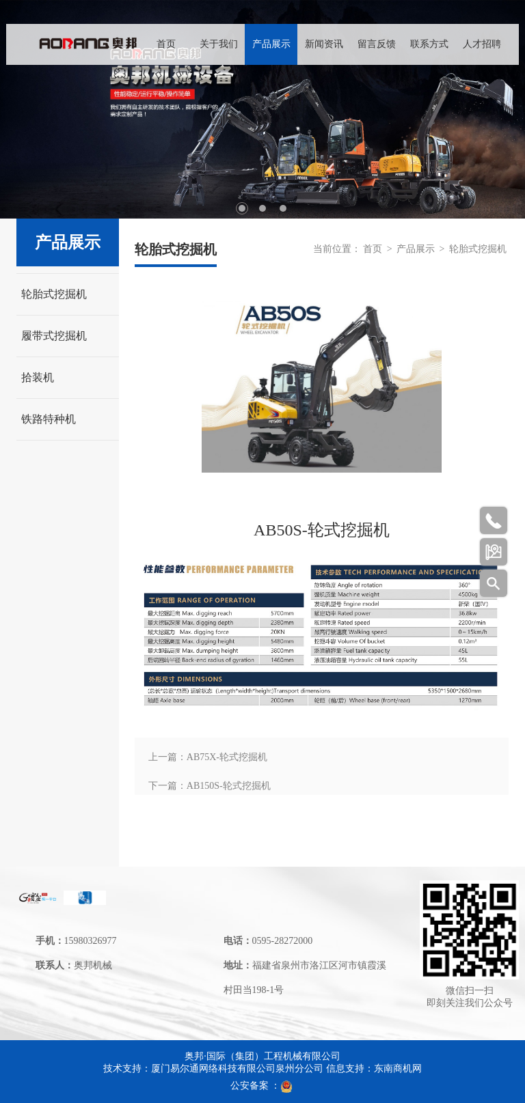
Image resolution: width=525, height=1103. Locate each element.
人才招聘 (482, 44)
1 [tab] (242, 208)
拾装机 (37, 377)
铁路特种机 (48, 419)
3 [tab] (283, 208)
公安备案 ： (261, 1085)
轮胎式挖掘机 (54, 294)
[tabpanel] (262, 109)
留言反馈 (377, 44)
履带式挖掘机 (54, 335)
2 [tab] (262, 208)
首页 (166, 44)
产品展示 (271, 44)
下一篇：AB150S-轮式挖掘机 (209, 786)
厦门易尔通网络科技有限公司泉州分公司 (237, 1068)
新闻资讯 (324, 44)
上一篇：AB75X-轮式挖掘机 (207, 757)
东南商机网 (398, 1068)
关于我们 (219, 44)
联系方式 (429, 44)
